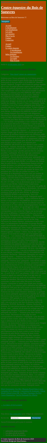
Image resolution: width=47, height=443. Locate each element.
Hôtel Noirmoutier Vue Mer (11, 389)
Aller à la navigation (8, 2)
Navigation (5, 21)
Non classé (14, 74)
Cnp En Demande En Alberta (26, 395)
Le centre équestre (12, 48)
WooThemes (21, 441)
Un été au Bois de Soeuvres (16, 435)
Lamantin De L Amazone (10, 391)
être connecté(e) (16, 414)
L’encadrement (11, 28)
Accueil (8, 26)
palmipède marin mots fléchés (17, 431)
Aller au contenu (22, 2)
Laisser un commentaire (27, 74)
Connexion (10, 40)
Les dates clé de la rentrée (11, 405)
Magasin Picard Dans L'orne (32, 389)
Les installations (11, 30)
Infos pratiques (11, 54)
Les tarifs (9, 32)
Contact (8, 38)
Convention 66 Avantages (29, 391)
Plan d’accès (10, 36)
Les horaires (10, 34)
